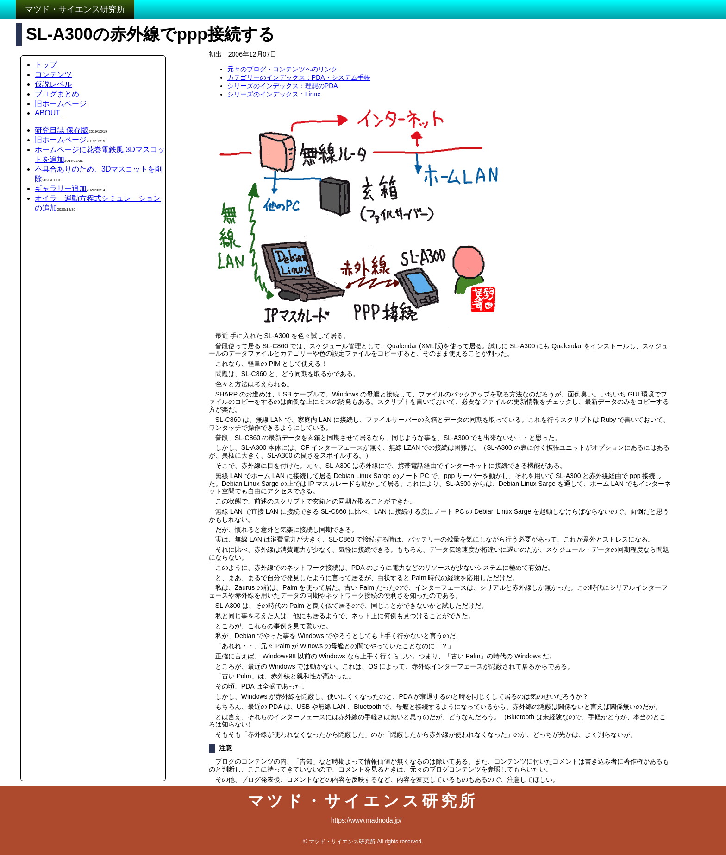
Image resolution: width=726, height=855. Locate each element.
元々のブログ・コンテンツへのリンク (282, 69)
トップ (46, 65)
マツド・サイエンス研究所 (75, 9)
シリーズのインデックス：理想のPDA (282, 85)
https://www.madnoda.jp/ (366, 820)
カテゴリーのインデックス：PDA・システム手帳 (298, 77)
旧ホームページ (61, 104)
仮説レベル (53, 84)
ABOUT (47, 113)
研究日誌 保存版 (61, 130)
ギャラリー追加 (61, 188)
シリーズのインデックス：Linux (273, 94)
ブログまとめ (57, 94)
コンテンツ (53, 74)
